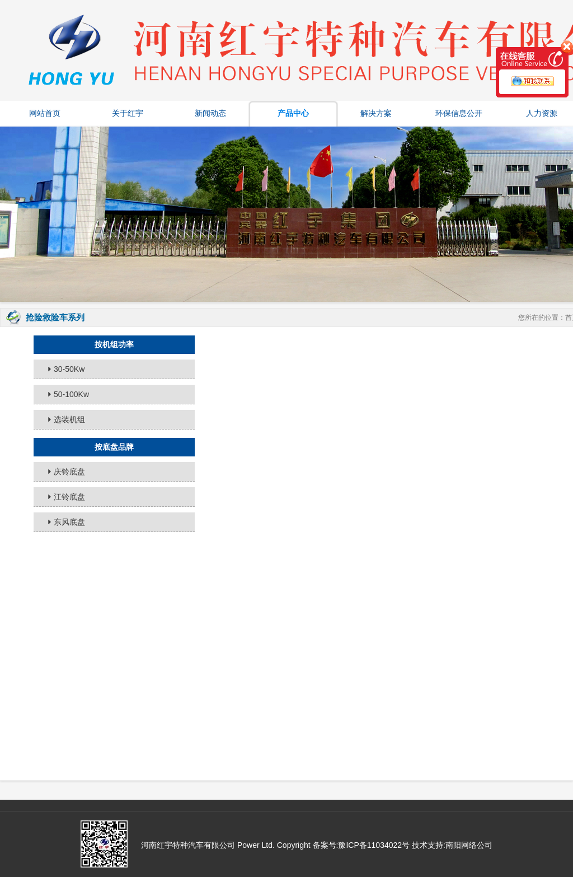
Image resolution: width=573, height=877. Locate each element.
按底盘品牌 (114, 446)
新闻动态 (210, 113)
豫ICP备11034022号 (374, 845)
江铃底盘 (69, 496)
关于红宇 (127, 113)
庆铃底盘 (69, 471)
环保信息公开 (458, 113)
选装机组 (69, 419)
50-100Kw (71, 394)
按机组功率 (114, 344)
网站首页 (44, 113)
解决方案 (376, 113)
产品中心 (293, 113)
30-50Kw (69, 369)
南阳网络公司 (468, 845)
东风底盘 (69, 521)
